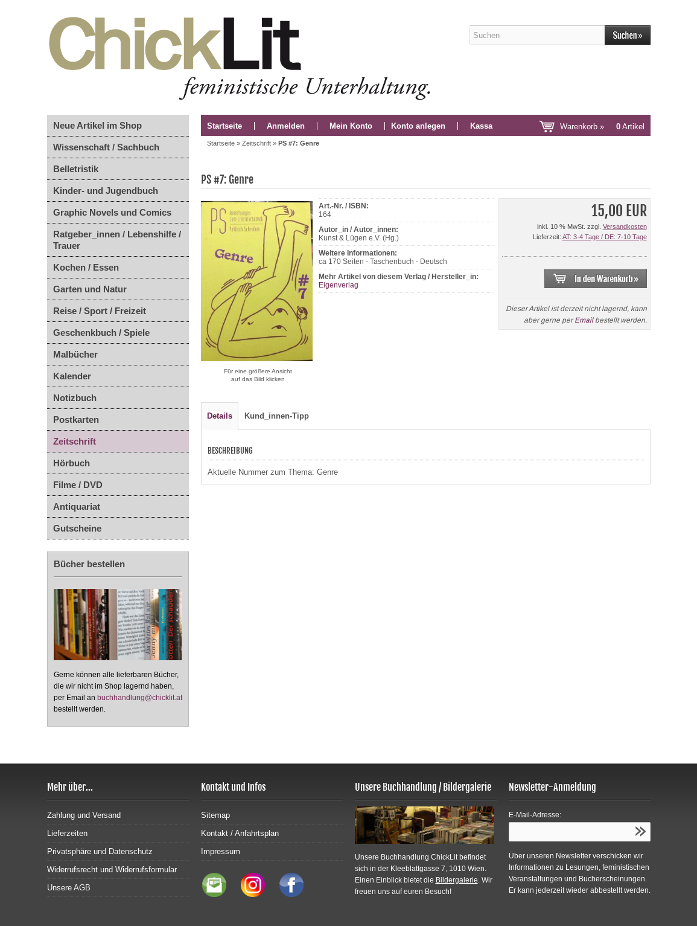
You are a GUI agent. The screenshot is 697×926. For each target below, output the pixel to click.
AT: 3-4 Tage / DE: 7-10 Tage (604, 236)
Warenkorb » (602, 126)
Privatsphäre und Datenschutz (100, 851)
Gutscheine (77, 528)
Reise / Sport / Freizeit (99, 311)
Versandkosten (625, 226)
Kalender (72, 376)
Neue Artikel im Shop (97, 125)
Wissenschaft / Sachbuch (106, 147)
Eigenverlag (338, 285)
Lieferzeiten (67, 833)
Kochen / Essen (86, 267)
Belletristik (75, 169)
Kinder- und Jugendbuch (105, 190)
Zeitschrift (74, 441)
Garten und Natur (90, 289)
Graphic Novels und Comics (112, 212)
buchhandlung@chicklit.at (139, 697)
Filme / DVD (78, 485)
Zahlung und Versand (84, 815)
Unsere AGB (69, 887)
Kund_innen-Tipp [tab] (276, 415)
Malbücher (75, 354)
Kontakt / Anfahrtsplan (240, 833)
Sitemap (215, 815)
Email (583, 320)
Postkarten (76, 419)
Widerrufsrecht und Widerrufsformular (112, 869)
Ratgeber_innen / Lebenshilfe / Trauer (117, 240)
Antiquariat (76, 506)
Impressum (220, 851)
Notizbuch (75, 398)
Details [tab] (219, 415)
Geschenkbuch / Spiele (101, 332)
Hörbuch (71, 463)
